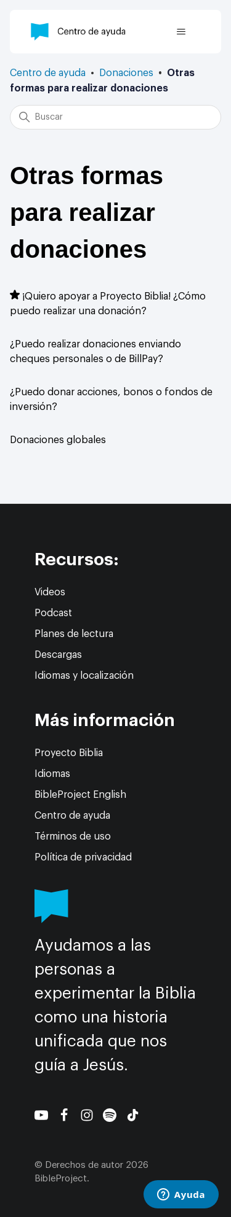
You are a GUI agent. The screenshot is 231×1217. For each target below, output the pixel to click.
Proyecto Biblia (68, 753)
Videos (49, 592)
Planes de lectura (73, 634)
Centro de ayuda (48, 73)
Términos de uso (72, 836)
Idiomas (52, 774)
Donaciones (126, 73)
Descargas (58, 655)
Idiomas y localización (84, 676)
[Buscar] (115, 117)
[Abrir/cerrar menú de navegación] (181, 32)
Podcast (53, 613)
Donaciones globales (58, 440)
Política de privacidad (83, 857)
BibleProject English (80, 795)
